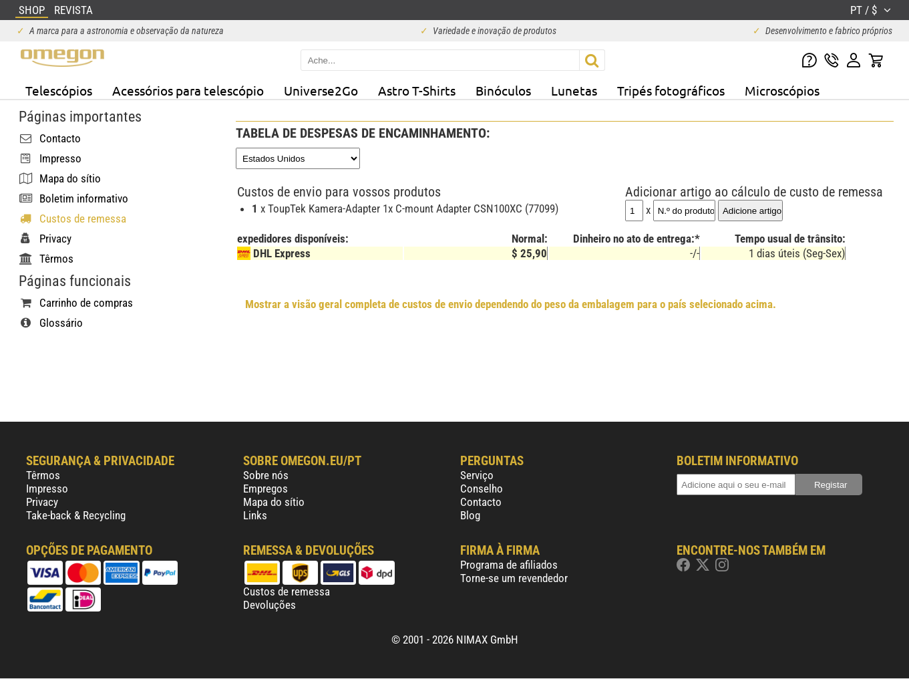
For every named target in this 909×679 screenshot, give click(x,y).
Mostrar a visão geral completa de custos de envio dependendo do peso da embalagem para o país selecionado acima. (510, 304)
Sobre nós (266, 475)
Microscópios (782, 90)
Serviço (477, 475)
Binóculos (503, 90)
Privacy (42, 502)
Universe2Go (321, 90)
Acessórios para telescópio (188, 90)
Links (255, 515)
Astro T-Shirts (417, 90)
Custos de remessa (286, 591)
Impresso (47, 488)
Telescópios (58, 90)
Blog (470, 515)
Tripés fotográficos (671, 90)
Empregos (265, 488)
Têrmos (43, 475)
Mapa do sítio (274, 502)
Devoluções (269, 605)
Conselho (481, 488)
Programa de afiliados (509, 564)
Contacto (481, 502)
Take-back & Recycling (76, 515)
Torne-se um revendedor (514, 578)
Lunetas (574, 90)
